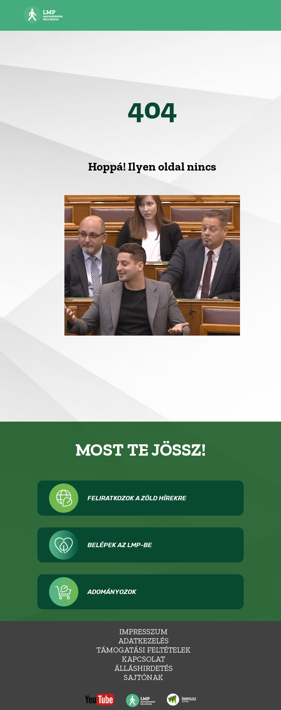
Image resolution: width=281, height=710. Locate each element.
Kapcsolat (143, 659)
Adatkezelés (143, 640)
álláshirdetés (143, 668)
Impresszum (143, 631)
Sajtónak (143, 677)
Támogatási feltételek (144, 649)
